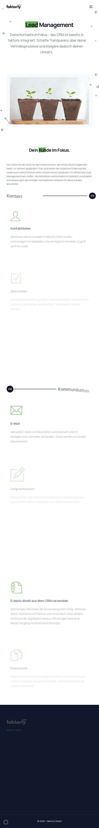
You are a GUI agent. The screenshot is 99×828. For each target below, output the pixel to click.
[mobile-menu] (90, 7)
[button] (92, 196)
